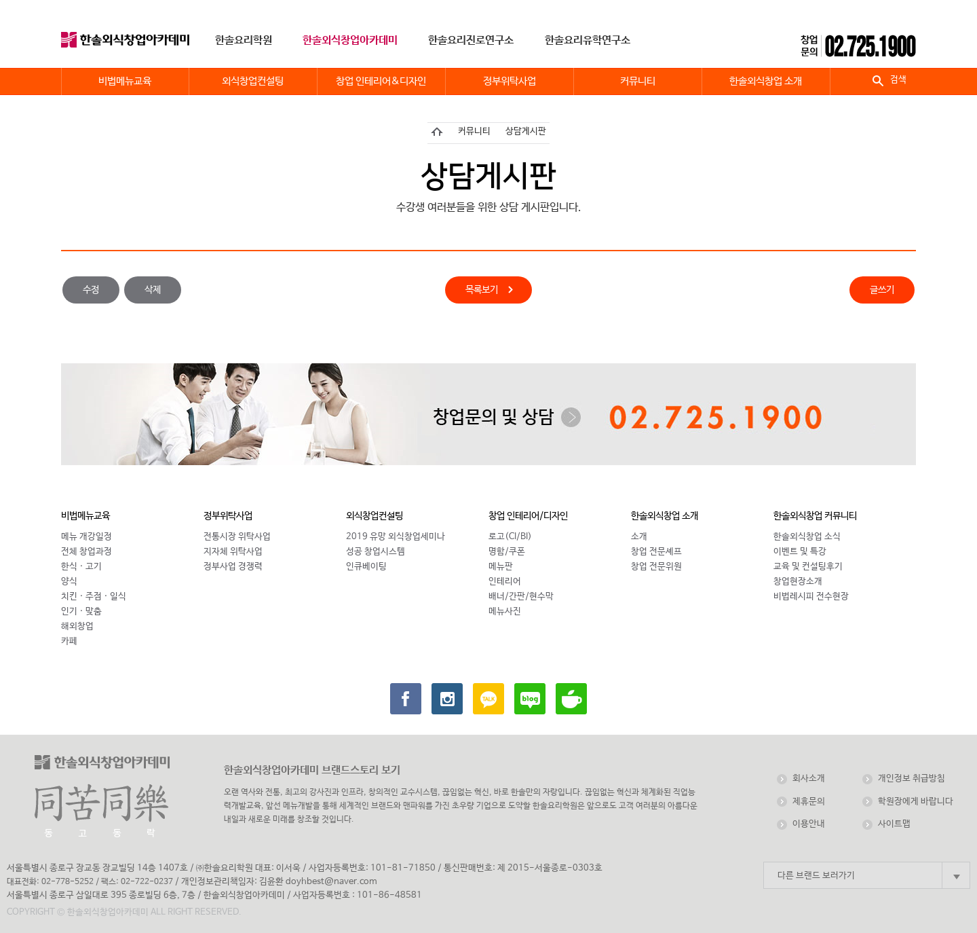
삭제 (153, 290)
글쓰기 (882, 290)
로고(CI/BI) (510, 537)
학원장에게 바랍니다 (915, 802)
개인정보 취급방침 (911, 778)
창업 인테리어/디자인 (528, 516)
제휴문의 (808, 802)
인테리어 (504, 582)
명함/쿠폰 (506, 552)
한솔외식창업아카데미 (350, 40)
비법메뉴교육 (85, 516)
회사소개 (808, 778)
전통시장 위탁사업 (237, 537)
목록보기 (481, 291)
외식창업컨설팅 (374, 516)
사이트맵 (894, 824)
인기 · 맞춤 (81, 611)
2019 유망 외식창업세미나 (395, 537)
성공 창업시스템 (375, 552)
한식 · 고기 (81, 567)
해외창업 (77, 626)
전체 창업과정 (86, 552)
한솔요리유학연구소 (587, 40)
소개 (639, 537)
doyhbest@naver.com (331, 882)
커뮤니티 (474, 131)
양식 (69, 582)
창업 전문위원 (656, 567)
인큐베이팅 (366, 567)
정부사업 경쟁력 (233, 567)
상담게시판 (525, 131)
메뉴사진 (504, 611)
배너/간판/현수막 (521, 596)
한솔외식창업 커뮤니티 (815, 516)
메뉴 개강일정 (86, 537)
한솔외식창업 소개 (664, 516)
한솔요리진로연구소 (471, 40)
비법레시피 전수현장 (811, 596)
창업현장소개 (797, 582)
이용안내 (808, 824)
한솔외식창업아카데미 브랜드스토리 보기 (312, 770)
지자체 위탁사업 (233, 552)
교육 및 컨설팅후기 (808, 567)
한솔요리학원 (243, 40)
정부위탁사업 (228, 516)
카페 (69, 641)
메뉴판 (500, 567)
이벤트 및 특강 (799, 552)
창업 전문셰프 (656, 552)
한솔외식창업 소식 (807, 537)
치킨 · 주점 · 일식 (93, 596)
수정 (91, 290)
